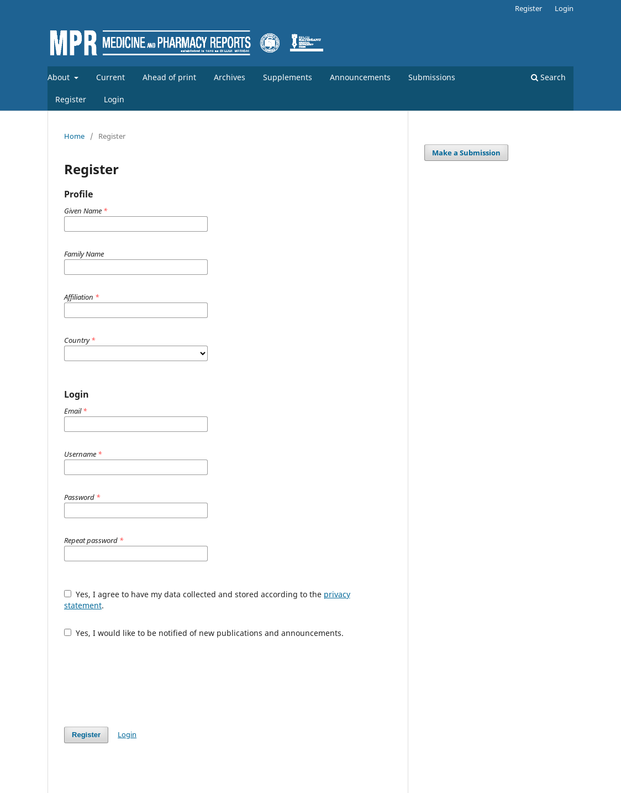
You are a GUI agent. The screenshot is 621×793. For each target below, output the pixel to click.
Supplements (287, 77)
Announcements (360, 77)
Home (74, 136)
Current (110, 77)
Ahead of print (169, 77)
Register (70, 99)
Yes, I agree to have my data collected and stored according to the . (207, 600)
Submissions (431, 77)
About (60, 77)
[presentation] (148, 676)
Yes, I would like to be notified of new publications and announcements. (204, 633)
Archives (229, 77)
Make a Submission (466, 153)
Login (114, 99)
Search (548, 77)
